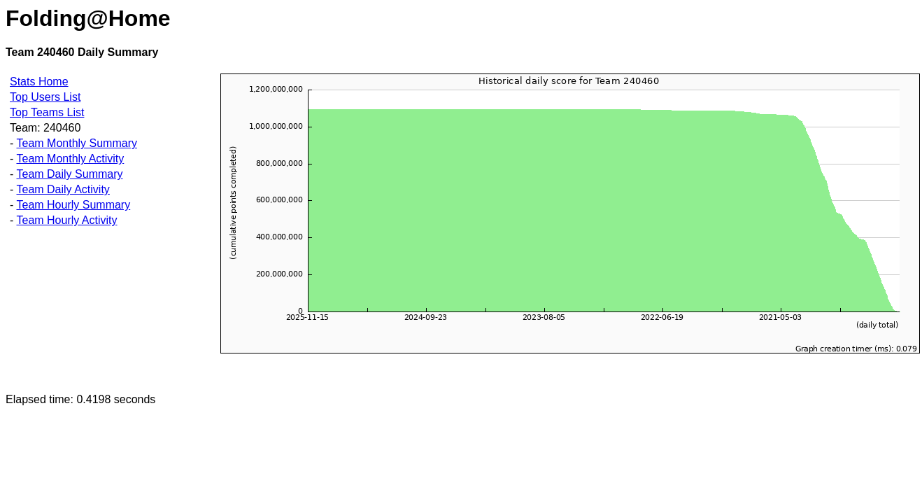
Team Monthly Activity (70, 158)
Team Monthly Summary (76, 143)
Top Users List (45, 97)
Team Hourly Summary (73, 205)
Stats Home (39, 82)
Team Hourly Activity (66, 220)
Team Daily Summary (69, 174)
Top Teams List (47, 112)
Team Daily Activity (62, 189)
